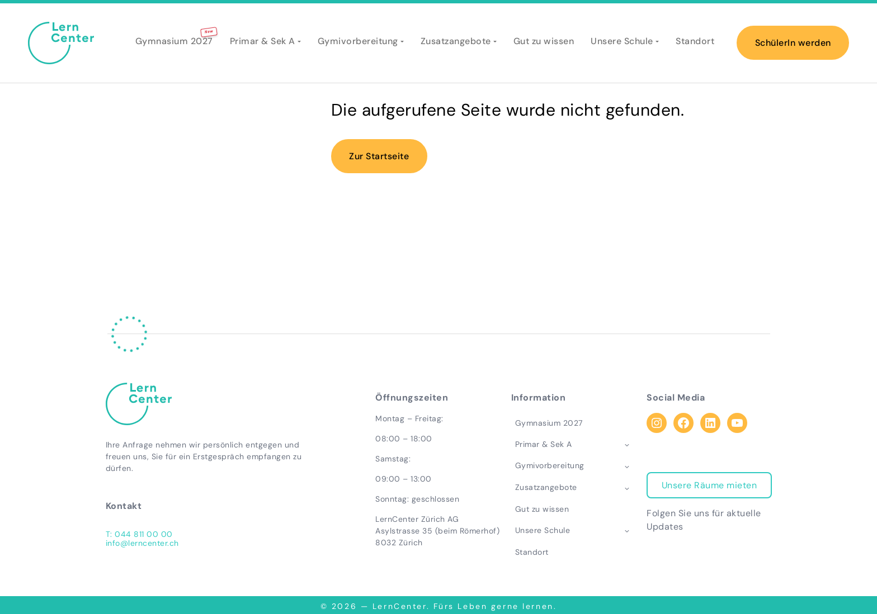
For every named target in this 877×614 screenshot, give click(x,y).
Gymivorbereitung (358, 43)
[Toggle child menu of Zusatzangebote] (630, 487)
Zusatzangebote (456, 43)
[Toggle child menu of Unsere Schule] (630, 530)
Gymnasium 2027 (174, 43)
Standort (695, 43)
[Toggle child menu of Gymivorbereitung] (630, 466)
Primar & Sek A (262, 43)
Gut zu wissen (543, 43)
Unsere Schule (622, 43)
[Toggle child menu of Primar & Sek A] (630, 444)
